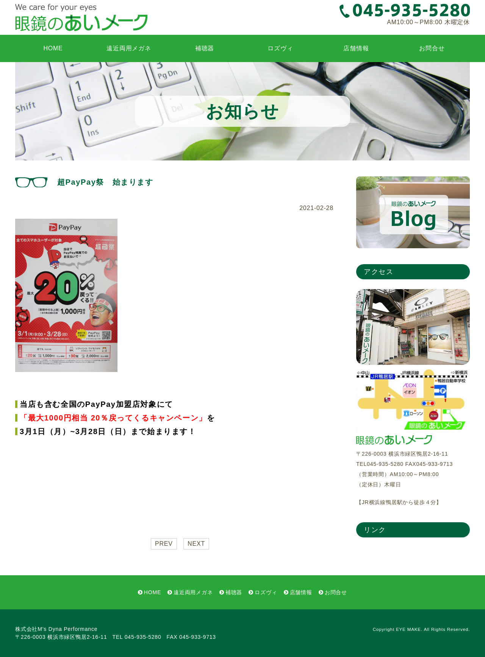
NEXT (196, 543)
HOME (53, 48)
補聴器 (204, 48)
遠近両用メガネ (128, 48)
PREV (164, 543)
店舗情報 (356, 48)
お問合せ (431, 48)
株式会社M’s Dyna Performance (56, 629)
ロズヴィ (280, 48)
